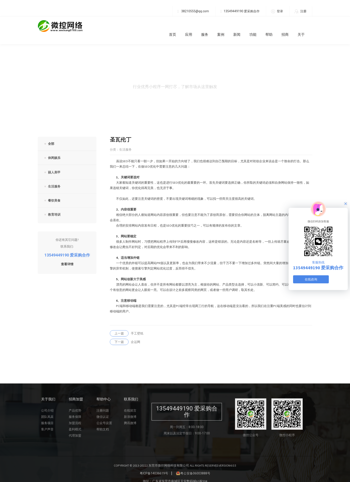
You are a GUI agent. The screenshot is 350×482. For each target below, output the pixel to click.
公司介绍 (47, 404)
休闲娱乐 (54, 149)
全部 (51, 135)
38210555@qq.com (193, 11)
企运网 (125, 335)
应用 (191, 26)
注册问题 (102, 404)
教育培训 (54, 208)
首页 (175, 26)
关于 (304, 26)
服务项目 (47, 416)
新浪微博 (130, 410)
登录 (277, 11)
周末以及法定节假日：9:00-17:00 (187, 426)
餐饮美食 (54, 194)
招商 (288, 26)
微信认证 (102, 410)
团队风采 (47, 410)
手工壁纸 (126, 327)
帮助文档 (102, 422)
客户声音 (47, 422)
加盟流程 (75, 416)
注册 (300, 11)
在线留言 (130, 404)
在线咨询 (311, 279)
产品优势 (75, 404)
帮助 (272, 26)
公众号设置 (104, 416)
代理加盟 (75, 429)
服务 (207, 26)
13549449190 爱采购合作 (240, 11)
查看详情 (67, 258)
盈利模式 (75, 422)
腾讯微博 (130, 416)
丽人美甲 (54, 166)
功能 (256, 26)
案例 (223, 26)
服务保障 (75, 410)
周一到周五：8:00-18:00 (187, 420)
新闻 (240, 26)
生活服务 (54, 180)
